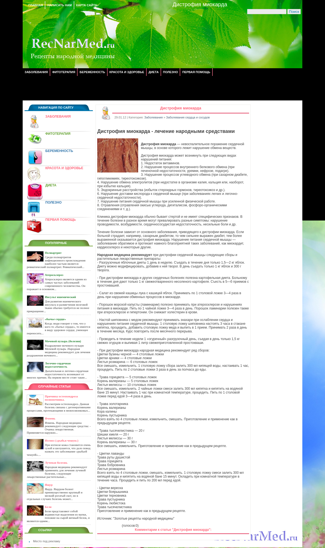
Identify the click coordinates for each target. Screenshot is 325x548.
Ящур (49, 484)
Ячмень (50, 418)
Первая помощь (196, 72)
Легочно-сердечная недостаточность (58, 365)
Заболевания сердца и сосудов (188, 117)
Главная (35, 5)
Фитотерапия (63, 72)
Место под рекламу (46, 541)
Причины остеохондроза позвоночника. (61, 398)
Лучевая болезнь (56, 462)
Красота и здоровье (127, 72)
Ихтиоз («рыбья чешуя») (61, 440)
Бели (48, 506)
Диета (154, 72)
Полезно (170, 72)
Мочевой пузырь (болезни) (63, 341)
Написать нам (59, 5)
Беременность (92, 72)
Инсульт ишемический (60, 297)
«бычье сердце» (55, 319)
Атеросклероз (54, 274)
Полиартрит (53, 252)
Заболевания (36, 72)
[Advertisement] (162, 88)
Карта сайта (86, 5)
